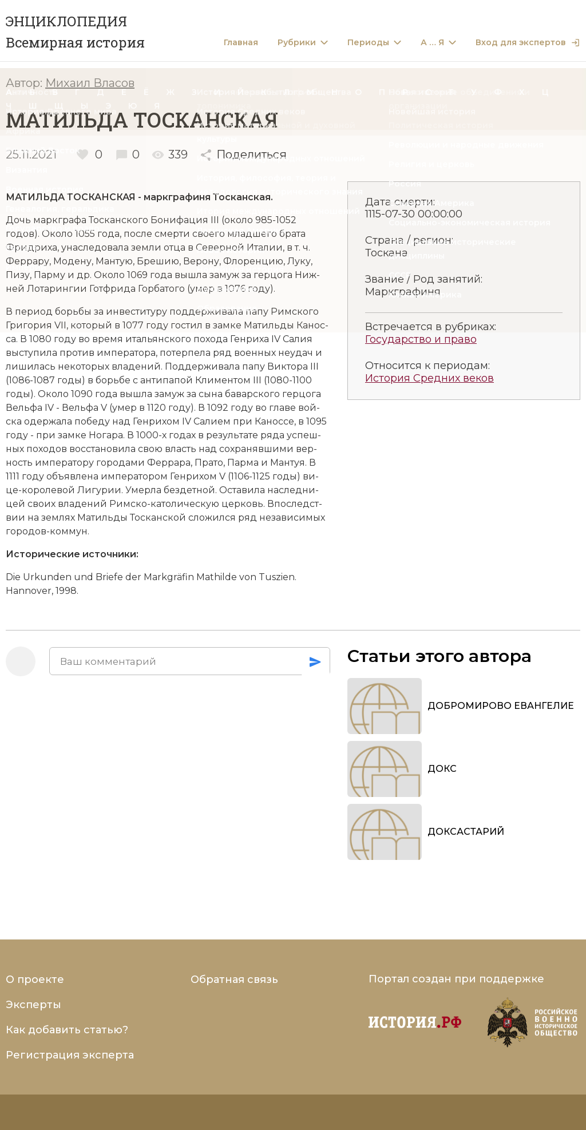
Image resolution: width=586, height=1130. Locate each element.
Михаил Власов (89, 83)
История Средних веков (429, 378)
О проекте (35, 979)
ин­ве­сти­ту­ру (137, 311)
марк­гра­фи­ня (178, 197)
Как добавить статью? (67, 1030)
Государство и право (421, 340)
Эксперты (33, 1004)
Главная (241, 42)
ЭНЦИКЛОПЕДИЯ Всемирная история (75, 31)
